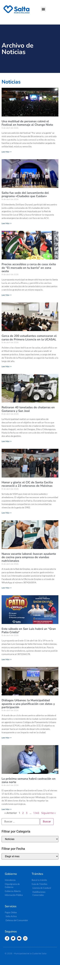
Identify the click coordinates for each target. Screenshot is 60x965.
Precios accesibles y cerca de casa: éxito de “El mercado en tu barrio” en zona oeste (29, 267)
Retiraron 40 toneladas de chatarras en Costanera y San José (28, 409)
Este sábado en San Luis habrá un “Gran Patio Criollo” (29, 630)
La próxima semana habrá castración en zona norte (29, 780)
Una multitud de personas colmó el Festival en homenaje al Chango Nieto (27, 123)
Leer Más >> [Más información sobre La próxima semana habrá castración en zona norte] (7, 809)
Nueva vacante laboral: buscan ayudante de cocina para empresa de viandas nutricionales (29, 557)
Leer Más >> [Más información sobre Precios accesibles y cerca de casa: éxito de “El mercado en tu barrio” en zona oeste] (7, 295)
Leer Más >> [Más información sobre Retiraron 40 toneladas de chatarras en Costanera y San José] (7, 441)
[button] (43, 9)
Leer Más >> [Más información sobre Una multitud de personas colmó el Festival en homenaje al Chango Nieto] (7, 152)
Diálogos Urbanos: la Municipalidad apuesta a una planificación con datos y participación (28, 703)
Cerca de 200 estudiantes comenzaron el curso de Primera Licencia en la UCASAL (29, 337)
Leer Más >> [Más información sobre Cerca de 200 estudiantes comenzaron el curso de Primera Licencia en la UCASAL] (7, 366)
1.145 (36, 812)
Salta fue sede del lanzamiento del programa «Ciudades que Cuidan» (25, 194)
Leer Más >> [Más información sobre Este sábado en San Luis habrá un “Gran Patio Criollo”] (7, 659)
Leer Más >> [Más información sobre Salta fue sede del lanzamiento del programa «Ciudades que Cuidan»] (7, 223)
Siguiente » (48, 812)
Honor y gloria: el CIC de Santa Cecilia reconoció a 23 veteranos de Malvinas (27, 484)
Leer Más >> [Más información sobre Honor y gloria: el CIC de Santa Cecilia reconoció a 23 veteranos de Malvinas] (7, 513)
